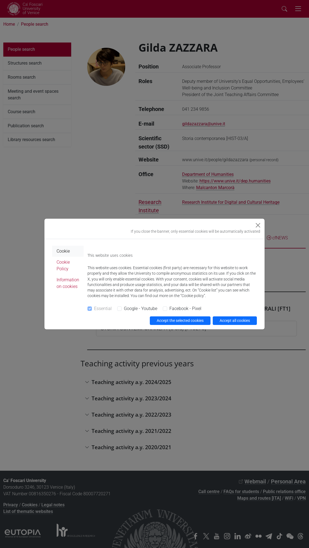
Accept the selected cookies (180, 320)
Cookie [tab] (63, 251)
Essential (103, 308)
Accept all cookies (235, 320)
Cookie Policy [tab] (63, 265)
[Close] (258, 225)
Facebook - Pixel (185, 308)
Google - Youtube (140, 308)
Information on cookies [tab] (68, 283)
